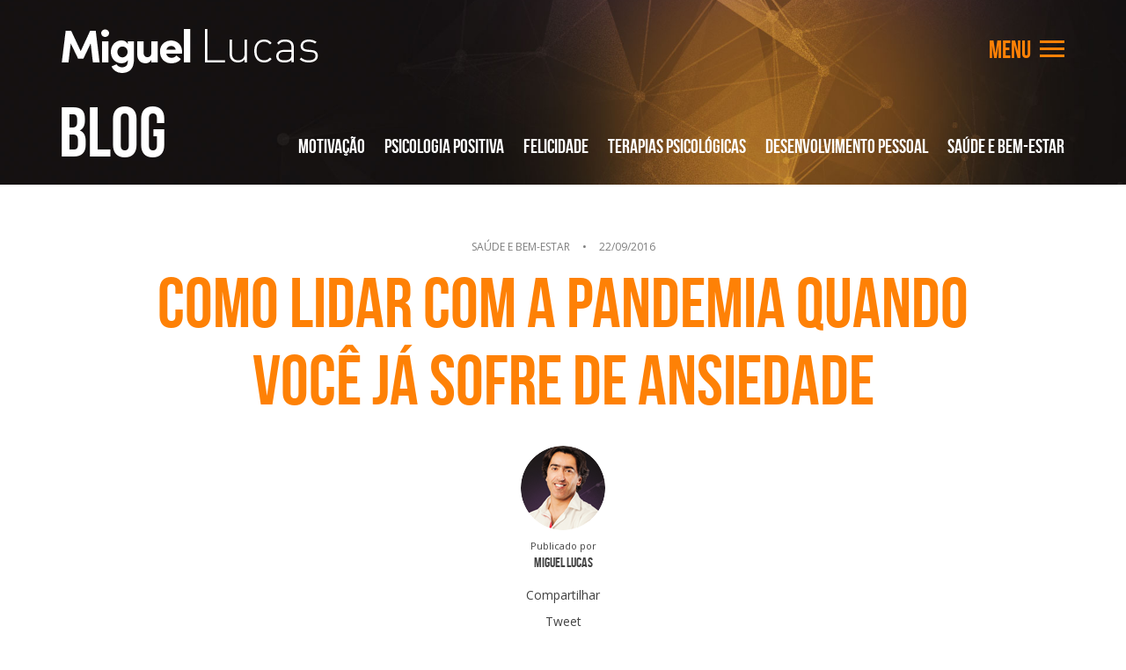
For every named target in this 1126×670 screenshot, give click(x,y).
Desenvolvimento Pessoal (846, 146)
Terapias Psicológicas (677, 146)
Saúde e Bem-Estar (1005, 146)
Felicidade (556, 146)
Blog (112, 132)
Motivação (331, 146)
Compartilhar (563, 594)
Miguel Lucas (190, 51)
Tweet (563, 621)
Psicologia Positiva (444, 146)
